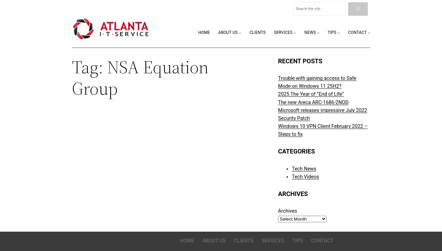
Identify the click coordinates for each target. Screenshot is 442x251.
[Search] (358, 9)
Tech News (304, 169)
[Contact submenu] (369, 32)
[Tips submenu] (338, 32)
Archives (287, 211)
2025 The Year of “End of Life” (311, 94)
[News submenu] (318, 32)
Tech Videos (305, 177)
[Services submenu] (295, 32)
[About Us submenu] (240, 32)
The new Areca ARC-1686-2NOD (313, 102)
